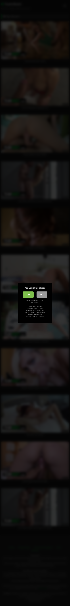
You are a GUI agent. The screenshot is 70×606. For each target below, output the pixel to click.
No (41, 295)
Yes (28, 295)
